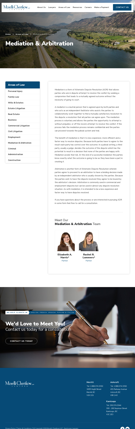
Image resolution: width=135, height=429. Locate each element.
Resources (75, 10)
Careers (85, 10)
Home (9, 34)
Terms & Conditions (24, 410)
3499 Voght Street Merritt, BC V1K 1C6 (96, 393)
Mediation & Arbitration (19, 143)
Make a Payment (99, 10)
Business (12, 120)
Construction (14, 160)
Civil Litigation (15, 131)
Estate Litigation (16, 108)
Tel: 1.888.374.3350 (121, 387)
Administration (15, 154)
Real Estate (14, 114)
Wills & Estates (15, 102)
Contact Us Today (22, 341)
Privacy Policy (10, 410)
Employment (14, 137)
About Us (39, 10)
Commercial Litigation (19, 125)
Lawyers (49, 10)
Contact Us (120, 10)
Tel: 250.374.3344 (67, 387)
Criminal (12, 148)
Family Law (13, 97)
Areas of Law (62, 10)
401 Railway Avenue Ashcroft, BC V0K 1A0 (121, 393)
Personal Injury (15, 91)
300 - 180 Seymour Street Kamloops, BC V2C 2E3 (70, 393)
